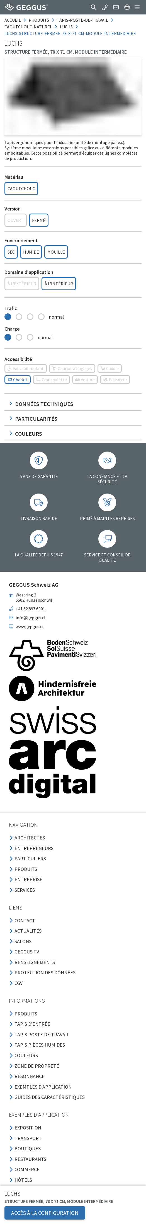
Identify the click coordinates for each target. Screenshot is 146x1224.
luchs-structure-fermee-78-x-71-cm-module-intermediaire (70, 33)
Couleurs (25, 433)
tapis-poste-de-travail (82, 20)
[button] (93, 7)
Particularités (33, 418)
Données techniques (41, 403)
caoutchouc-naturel (28, 26)
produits (39, 20)
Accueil (12, 20)
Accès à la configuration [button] (45, 1212)
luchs (66, 26)
